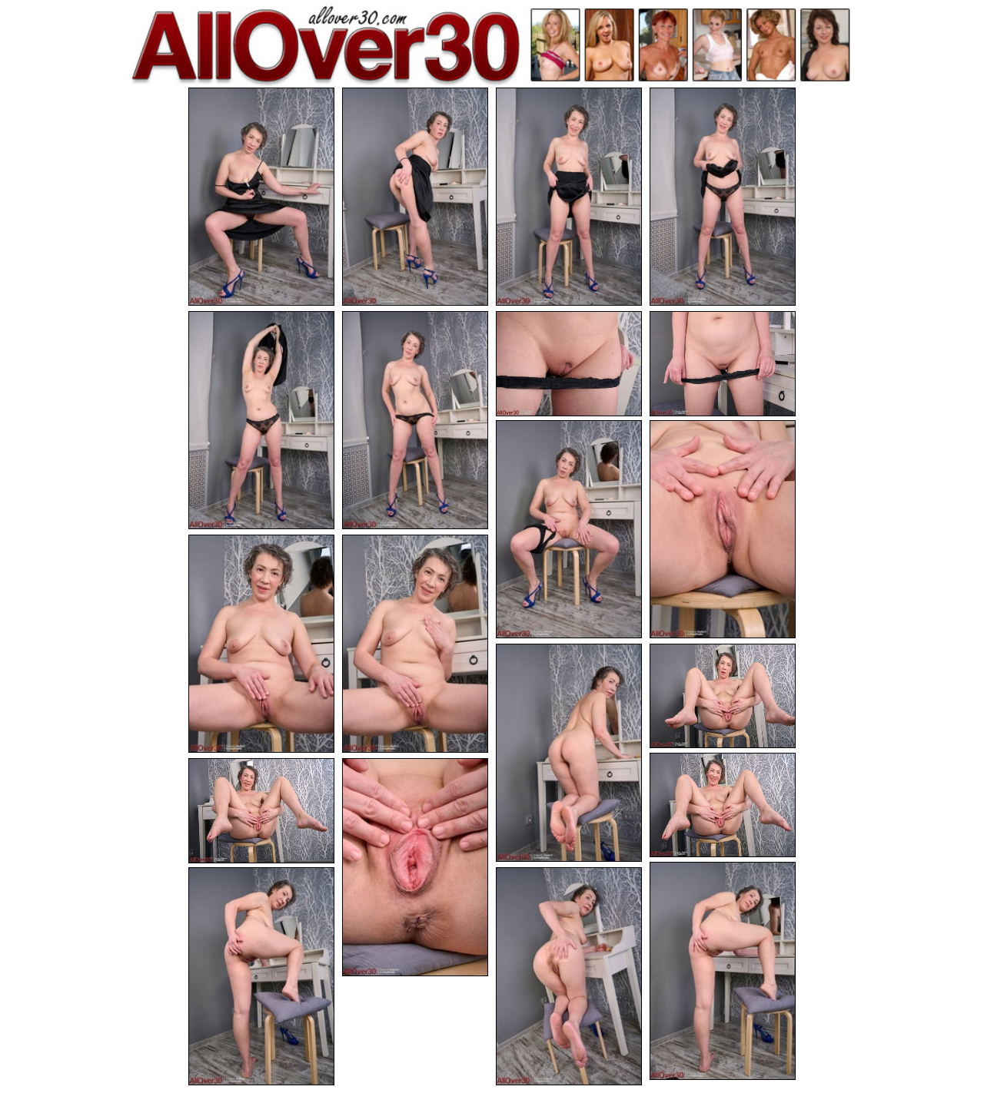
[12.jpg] (415, 644)
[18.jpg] (723, 971)
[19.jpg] (261, 976)
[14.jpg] (723, 696)
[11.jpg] (261, 644)
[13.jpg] (569, 753)
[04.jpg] (723, 197)
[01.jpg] (261, 197)
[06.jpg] (415, 420)
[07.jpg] (569, 363)
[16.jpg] (261, 810)
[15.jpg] (723, 805)
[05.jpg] (261, 420)
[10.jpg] (723, 529)
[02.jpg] (415, 197)
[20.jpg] (569, 976)
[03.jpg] (569, 197)
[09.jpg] (569, 529)
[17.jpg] (415, 867)
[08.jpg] (723, 363)
